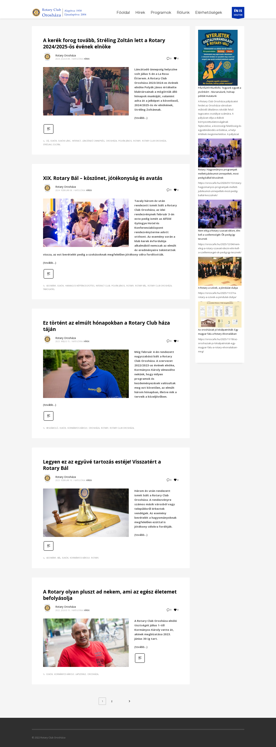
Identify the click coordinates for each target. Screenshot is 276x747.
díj (47, 140)
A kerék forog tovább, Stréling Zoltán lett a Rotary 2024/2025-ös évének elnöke (104, 43)
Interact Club (103, 285)
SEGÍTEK (238, 13)
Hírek (86, 59)
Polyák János (125, 140)
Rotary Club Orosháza (154, 140)
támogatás (48, 289)
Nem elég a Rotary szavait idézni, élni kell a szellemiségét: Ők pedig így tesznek (219, 234)
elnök (54, 140)
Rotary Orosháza (65, 55)
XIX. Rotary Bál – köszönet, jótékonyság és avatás (102, 178)
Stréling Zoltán (51, 144)
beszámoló (52, 428)
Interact (76, 140)
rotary (137, 140)
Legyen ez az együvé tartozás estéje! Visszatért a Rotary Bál (102, 464)
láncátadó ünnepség (93, 140)
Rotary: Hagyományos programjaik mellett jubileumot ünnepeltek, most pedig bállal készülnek (218, 173)
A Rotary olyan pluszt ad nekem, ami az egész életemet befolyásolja (110, 594)
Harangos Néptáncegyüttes (79, 285)
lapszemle (80, 674)
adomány (51, 285)
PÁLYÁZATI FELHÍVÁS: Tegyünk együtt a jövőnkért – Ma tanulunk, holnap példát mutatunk (219, 92)
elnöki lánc (64, 140)
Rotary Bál (140, 285)
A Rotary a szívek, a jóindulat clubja (218, 287)
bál (59, 557)
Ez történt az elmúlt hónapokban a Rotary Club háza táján (106, 325)
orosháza (111, 140)
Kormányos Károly (77, 428)
